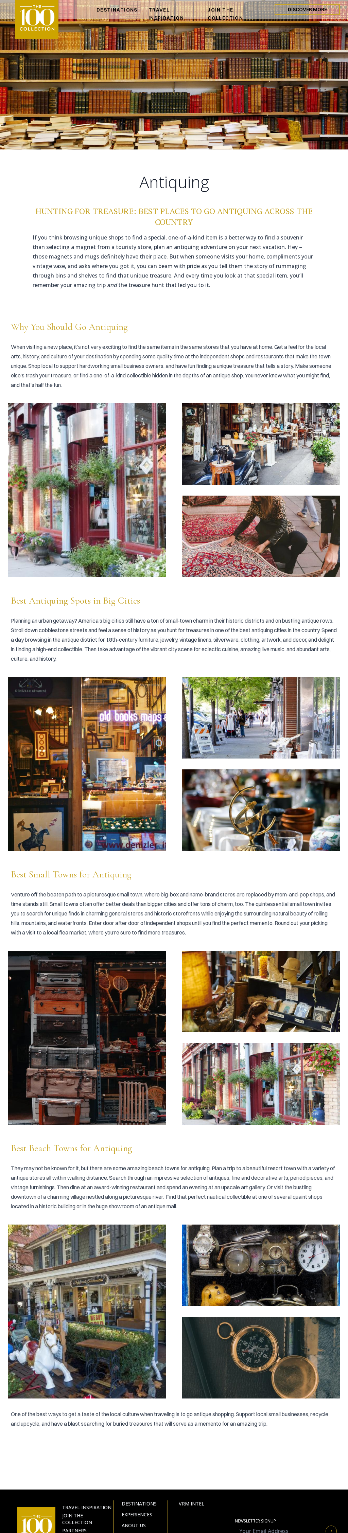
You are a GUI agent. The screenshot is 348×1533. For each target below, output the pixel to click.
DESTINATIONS (117, 10)
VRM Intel (191, 1503)
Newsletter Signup (255, 1521)
